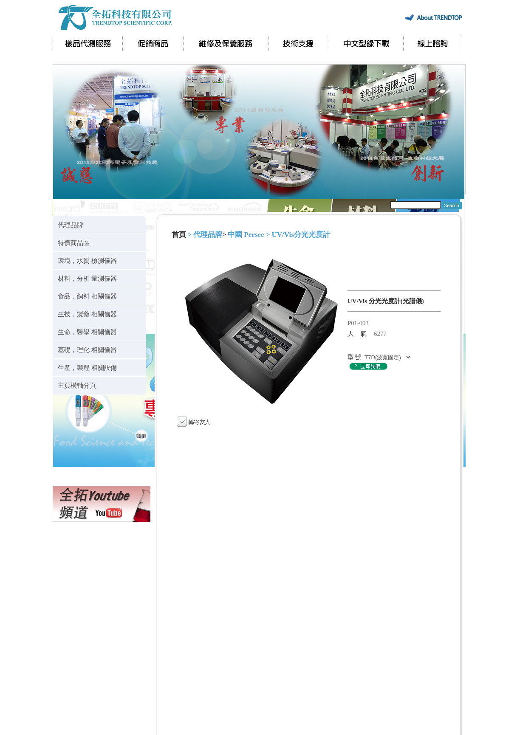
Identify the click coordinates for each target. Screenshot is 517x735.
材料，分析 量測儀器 (87, 278)
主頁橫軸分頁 (77, 385)
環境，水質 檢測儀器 (87, 260)
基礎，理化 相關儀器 (87, 349)
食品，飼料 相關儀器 (87, 296)
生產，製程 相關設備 (87, 367)
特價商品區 (74, 242)
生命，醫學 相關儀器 (87, 331)
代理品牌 (70, 224)
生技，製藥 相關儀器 (87, 314)
